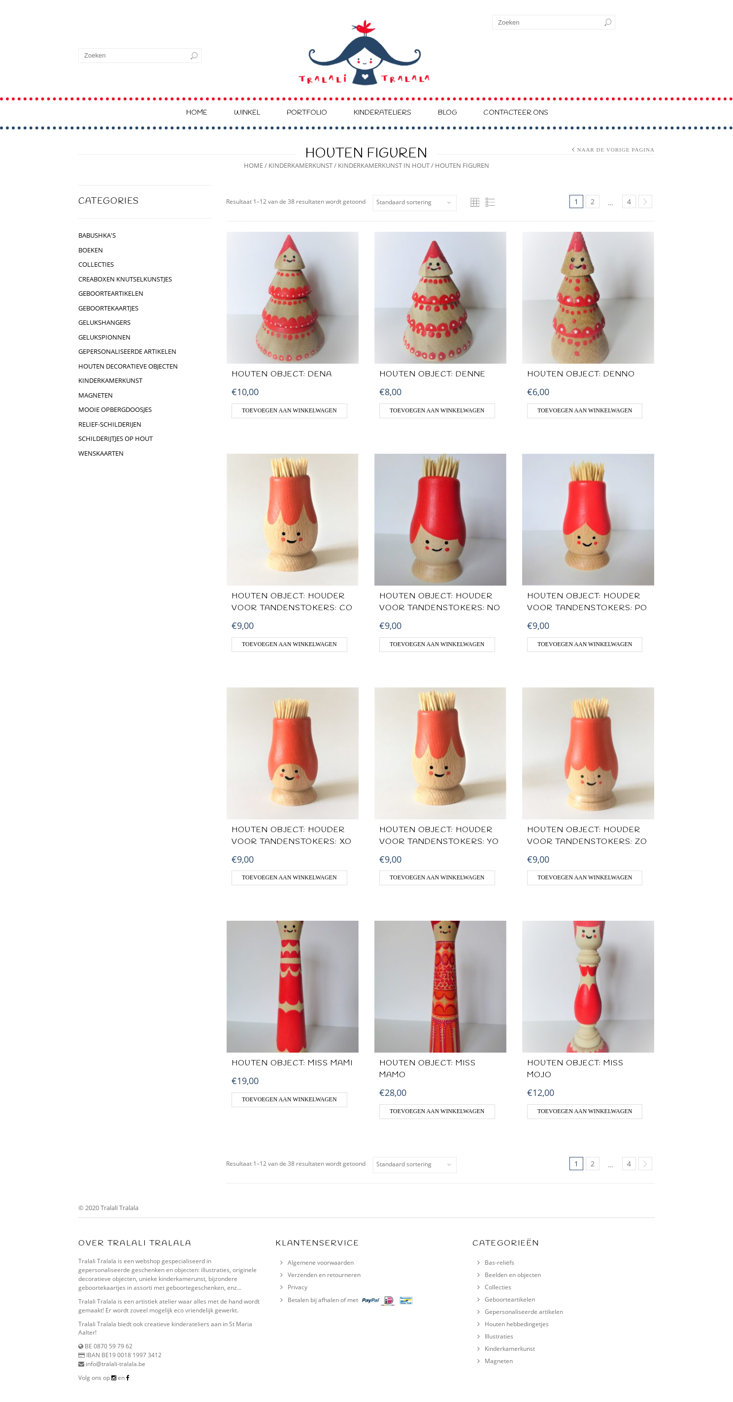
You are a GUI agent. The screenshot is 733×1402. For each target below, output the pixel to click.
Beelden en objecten (513, 1275)
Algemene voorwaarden (321, 1262)
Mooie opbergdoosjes (115, 409)
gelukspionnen (104, 337)
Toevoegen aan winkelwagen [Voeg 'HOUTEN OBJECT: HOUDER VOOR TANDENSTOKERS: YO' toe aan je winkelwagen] (437, 877)
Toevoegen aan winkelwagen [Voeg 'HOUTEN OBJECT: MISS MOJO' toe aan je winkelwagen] (585, 1111)
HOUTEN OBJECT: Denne (432, 374)
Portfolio (307, 113)
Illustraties (499, 1336)
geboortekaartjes (108, 308)
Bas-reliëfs (499, 1262)
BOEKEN (90, 250)
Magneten (95, 395)
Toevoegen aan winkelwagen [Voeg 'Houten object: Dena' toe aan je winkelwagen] (289, 410)
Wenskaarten (101, 453)
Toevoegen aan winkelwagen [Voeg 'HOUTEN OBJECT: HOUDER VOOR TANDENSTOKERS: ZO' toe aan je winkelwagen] (585, 877)
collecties (96, 264)
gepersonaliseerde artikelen (127, 351)
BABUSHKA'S (97, 235)
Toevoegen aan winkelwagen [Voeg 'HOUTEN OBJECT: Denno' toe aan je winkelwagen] (585, 410)
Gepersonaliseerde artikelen (524, 1312)
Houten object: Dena (282, 374)
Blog (447, 113)
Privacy (297, 1287)
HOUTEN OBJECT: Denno (581, 374)
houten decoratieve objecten (128, 366)
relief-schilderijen (109, 424)
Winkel (247, 113)
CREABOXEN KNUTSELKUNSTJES (125, 279)
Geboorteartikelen (510, 1299)
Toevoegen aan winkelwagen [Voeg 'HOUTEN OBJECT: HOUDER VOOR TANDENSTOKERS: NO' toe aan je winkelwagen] (437, 644)
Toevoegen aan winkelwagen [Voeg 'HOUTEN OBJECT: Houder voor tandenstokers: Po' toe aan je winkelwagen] (585, 644)
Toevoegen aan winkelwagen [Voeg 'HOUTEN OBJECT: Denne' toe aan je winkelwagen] (437, 410)
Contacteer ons (515, 113)
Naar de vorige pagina (616, 150)
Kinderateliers (382, 113)
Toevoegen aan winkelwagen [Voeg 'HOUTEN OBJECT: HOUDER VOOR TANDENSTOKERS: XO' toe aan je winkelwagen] (289, 877)
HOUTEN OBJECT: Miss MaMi (292, 1063)
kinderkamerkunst (300, 165)
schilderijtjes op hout (115, 438)
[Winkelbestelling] (415, 203)
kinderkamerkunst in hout (384, 165)
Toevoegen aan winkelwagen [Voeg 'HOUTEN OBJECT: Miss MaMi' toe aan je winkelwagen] (289, 1099)
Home (196, 113)
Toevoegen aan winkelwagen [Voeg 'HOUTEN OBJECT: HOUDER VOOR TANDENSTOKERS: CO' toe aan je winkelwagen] (289, 644)
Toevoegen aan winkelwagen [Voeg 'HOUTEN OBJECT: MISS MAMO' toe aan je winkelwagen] (437, 1111)
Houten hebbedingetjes (517, 1324)
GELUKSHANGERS (104, 322)
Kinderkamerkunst (510, 1348)
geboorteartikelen (110, 293)
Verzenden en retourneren (324, 1275)
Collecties (498, 1287)
